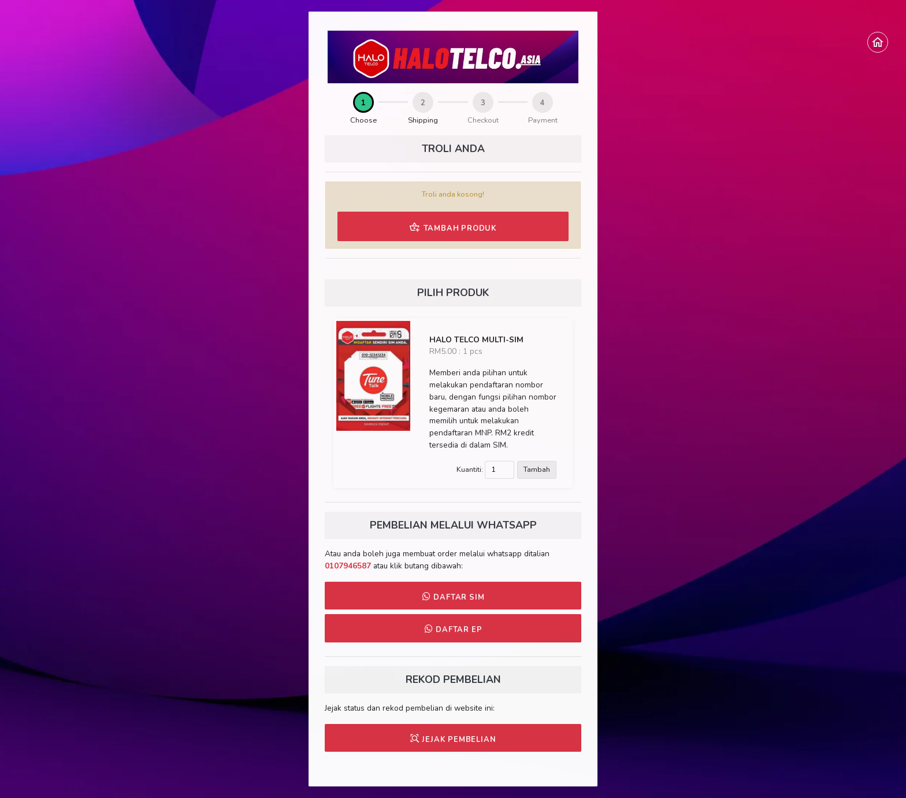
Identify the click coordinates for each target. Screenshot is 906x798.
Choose (363, 120)
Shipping (423, 120)
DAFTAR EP (453, 629)
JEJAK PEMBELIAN (453, 739)
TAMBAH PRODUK (453, 227)
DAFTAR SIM (453, 596)
